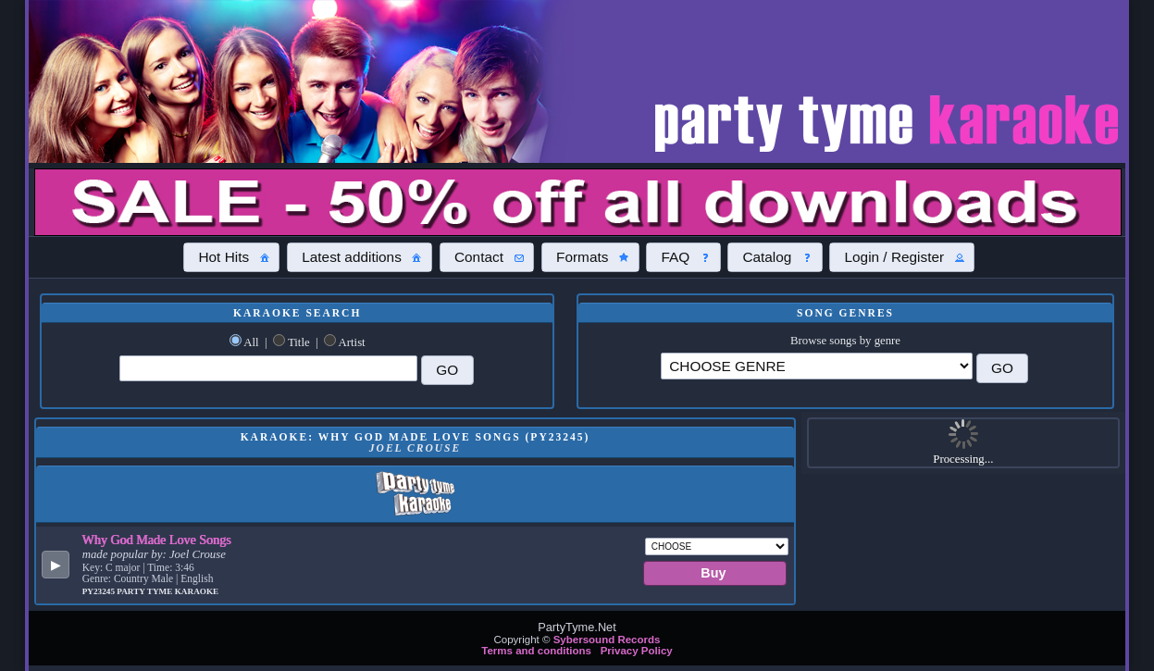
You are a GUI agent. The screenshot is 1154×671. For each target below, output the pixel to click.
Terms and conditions (536, 650)
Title (299, 342)
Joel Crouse (197, 554)
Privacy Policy (637, 650)
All (250, 342)
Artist (352, 342)
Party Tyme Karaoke (167, 591)
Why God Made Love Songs (156, 539)
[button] (231, 257)
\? (816, 366)
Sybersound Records (607, 639)
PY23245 (100, 591)
